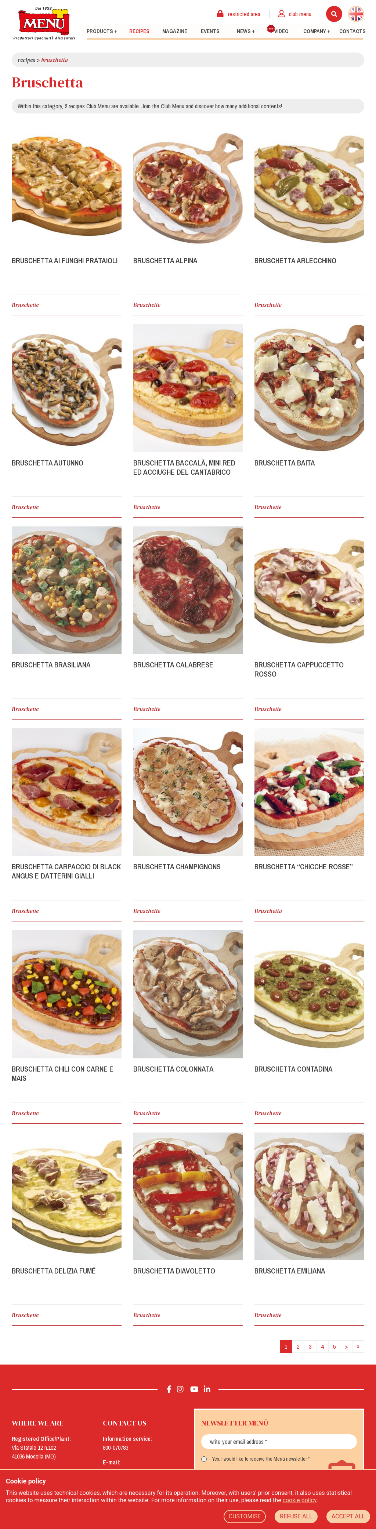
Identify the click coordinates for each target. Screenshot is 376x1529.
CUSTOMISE (245, 1516)
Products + (102, 31)
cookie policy (300, 1500)
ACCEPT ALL (348, 1516)
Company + (316, 31)
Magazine (174, 31)
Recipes (139, 31)
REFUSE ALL (296, 1516)
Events (210, 31)
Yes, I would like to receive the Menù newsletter (259, 1459)
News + (246, 31)
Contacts (352, 31)
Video (278, 29)
